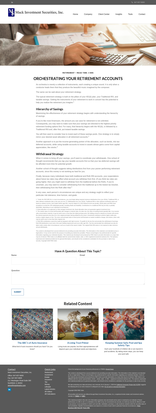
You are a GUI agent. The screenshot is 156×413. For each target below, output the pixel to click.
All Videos (48, 392)
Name (14, 255)
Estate (47, 377)
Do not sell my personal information (114, 386)
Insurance (48, 380)
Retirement (49, 372)
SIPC (83, 396)
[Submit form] (17, 292)
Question (15, 271)
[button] (88, 14)
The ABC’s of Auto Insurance (32, 342)
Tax (46, 382)
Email (82, 255)
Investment (49, 375)
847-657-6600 (138, 2)
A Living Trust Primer (78, 342)
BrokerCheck (110, 369)
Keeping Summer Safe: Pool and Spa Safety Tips (123, 344)
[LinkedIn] (12, 2)
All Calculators (50, 394)
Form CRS (86, 408)
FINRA (77, 396)
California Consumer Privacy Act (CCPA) (128, 384)
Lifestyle (48, 387)
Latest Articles (50, 389)
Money (47, 384)
